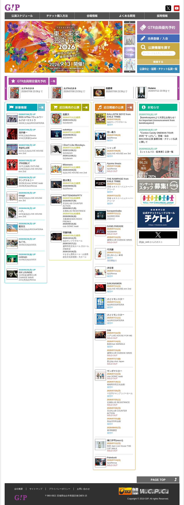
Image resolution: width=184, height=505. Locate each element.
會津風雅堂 (112, 430)
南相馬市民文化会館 (116, 384)
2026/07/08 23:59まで (32, 91)
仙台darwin (68, 123)
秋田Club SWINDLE (116, 344)
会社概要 (18, 489)
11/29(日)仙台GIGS (27, 259)
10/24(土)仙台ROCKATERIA (31, 123)
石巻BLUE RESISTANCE (74, 211)
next (129, 71)
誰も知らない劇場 (115, 255)
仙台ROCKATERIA (115, 305)
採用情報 (162, 15)
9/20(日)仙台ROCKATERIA (31, 229)
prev (129, 22)
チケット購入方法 (57, 15)
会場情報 (92, 15)
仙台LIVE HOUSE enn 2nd (75, 173)
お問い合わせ (83, 489)
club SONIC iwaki (71, 226)
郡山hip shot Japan (115, 361)
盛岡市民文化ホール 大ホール (76, 246)
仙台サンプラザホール (72, 241)
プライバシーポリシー (59, 489)
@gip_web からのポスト (151, 242)
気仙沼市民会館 (114, 421)
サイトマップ (35, 489)
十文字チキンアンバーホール (120, 393)
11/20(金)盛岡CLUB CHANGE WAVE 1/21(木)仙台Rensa (28, 277)
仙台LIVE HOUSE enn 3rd (119, 153)
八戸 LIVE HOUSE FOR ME (119, 336)
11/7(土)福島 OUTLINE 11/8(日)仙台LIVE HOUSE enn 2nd (30, 168)
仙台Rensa (68, 188)
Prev (178, 88)
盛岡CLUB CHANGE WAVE (119, 240)
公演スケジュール (22, 15)
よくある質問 (127, 15)
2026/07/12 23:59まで (159, 91)
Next (6, 88)
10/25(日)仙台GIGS (27, 245)
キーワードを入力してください (158, 53)
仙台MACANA (113, 216)
